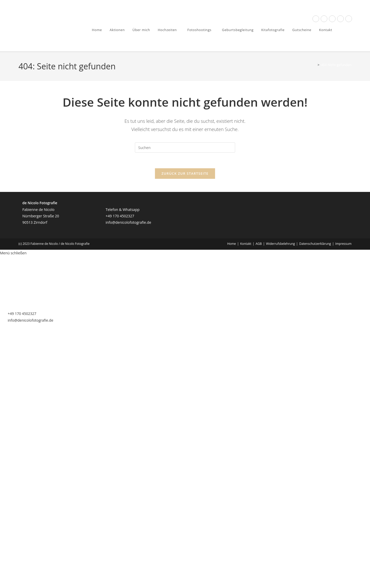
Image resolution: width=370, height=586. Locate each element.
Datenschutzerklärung (315, 243)
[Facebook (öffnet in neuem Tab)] (315, 18)
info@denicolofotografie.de (128, 222)
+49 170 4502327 (120, 215)
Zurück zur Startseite (185, 173)
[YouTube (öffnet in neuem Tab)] (340, 18)
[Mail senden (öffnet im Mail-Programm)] (348, 18)
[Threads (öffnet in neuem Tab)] (324, 18)
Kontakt (245, 243)
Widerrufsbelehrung (280, 243)
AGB (259, 243)
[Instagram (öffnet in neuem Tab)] (332, 18)
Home (231, 243)
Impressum (343, 243)
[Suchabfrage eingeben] (185, 147)
